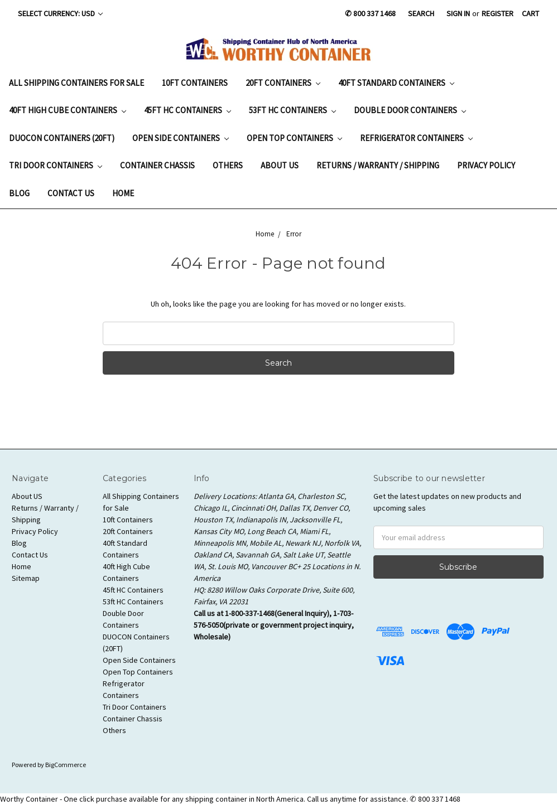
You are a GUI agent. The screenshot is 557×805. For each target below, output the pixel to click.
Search (421, 13)
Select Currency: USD (60, 13)
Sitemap (26, 578)
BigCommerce (65, 764)
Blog (19, 193)
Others (228, 165)
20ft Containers (283, 82)
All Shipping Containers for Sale (76, 82)
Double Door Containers (410, 110)
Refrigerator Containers (416, 138)
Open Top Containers (294, 138)
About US (280, 165)
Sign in (458, 13)
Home (123, 193)
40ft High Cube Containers (67, 110)
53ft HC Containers (292, 110)
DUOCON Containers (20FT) (61, 138)
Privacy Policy (486, 165)
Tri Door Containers (55, 165)
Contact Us (70, 193)
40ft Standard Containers (396, 82)
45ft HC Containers (187, 110)
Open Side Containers (180, 138)
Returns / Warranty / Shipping (377, 165)
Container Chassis (157, 165)
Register (497, 13)
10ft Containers (195, 82)
